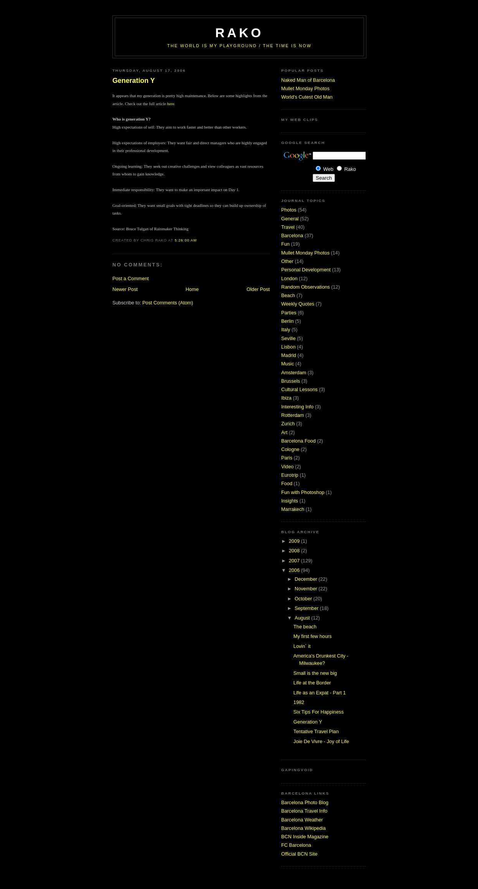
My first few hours (312, 636)
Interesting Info (297, 407)
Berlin (287, 321)
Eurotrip (289, 475)
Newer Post (125, 289)
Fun (285, 244)
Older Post (258, 289)
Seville (288, 338)
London (289, 278)
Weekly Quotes (297, 304)
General (289, 218)
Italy (285, 329)
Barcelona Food (298, 441)
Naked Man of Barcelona (308, 80)
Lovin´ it (302, 646)
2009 (295, 541)
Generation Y (133, 80)
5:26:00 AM (186, 240)
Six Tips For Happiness (318, 712)
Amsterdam (293, 372)
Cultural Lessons (299, 389)
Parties (289, 313)
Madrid (288, 355)
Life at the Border (312, 683)
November (306, 589)
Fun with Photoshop (303, 492)
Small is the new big (315, 673)
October (304, 598)
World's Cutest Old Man (307, 97)
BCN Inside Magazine (304, 836)
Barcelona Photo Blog (304, 802)
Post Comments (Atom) (167, 303)
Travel (288, 227)
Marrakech (292, 509)
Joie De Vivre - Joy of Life (321, 741)
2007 (295, 560)
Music (287, 364)
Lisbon (288, 347)
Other (287, 261)
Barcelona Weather (302, 820)
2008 (295, 551)
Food (286, 483)
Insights (289, 501)
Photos (289, 210)
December (306, 579)
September (307, 608)
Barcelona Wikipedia (303, 828)
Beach (288, 295)
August (303, 618)
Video (287, 466)
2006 (295, 570)
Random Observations (305, 287)
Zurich (288, 423)
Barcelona (292, 235)
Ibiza (286, 398)
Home (192, 289)
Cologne (290, 449)
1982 (298, 702)
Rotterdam (292, 415)
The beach (304, 627)
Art (284, 432)
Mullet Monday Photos (305, 88)
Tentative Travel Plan (316, 731)
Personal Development (306, 270)
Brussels (290, 381)
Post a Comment (130, 278)
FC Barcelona (296, 845)
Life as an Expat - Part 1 (319, 693)
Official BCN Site (299, 854)
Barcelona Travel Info (304, 811)
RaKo (239, 33)
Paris (286, 458)
